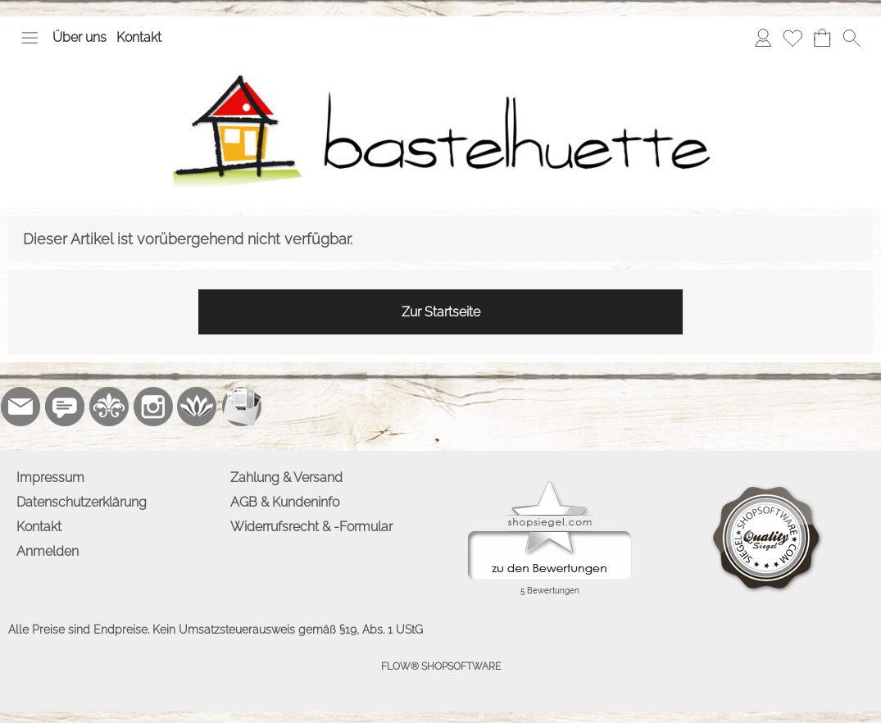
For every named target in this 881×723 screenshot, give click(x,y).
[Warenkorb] (822, 37)
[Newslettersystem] (241, 406)
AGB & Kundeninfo (284, 502)
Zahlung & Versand (286, 477)
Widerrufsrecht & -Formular (311, 526)
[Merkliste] (792, 37)
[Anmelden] (763, 37)
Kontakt (138, 37)
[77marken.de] (64, 406)
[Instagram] (153, 406)
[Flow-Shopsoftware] (197, 406)
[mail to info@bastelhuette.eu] (20, 406)
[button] (29, 37)
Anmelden (47, 551)
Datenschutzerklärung (81, 502)
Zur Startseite (441, 312)
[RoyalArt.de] (109, 406)
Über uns (79, 37)
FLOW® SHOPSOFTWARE (441, 666)
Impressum (50, 477)
